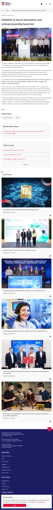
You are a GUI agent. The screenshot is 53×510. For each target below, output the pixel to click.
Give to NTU (5, 472)
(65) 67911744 (8, 435)
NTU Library (5, 461)
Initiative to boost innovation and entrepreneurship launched (29, 10)
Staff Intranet (5, 467)
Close (14, 505)
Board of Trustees (6, 456)
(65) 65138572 (8, 447)
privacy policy (41, 502)
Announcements (7, 117)
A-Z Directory (5, 486)
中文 (3, 458)
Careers (4, 483)
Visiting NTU (5, 481)
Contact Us (5, 489)
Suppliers (4, 464)
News (7, 10)
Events (17, 117)
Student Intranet (6, 470)
